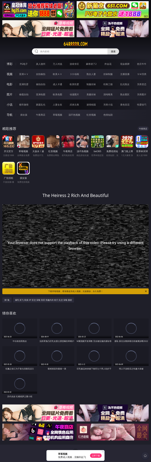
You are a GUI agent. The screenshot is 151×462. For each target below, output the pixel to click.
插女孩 (23, 114)
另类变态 (141, 84)
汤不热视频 (74, 114)
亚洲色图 (40, 94)
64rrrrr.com (75, 44)
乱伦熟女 (125, 84)
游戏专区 (74, 64)
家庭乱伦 (40, 104)
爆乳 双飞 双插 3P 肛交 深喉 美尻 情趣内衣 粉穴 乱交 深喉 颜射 (43, 300)
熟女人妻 (91, 74)
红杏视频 (91, 114)
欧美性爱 (74, 84)
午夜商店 (40, 114)
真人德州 (40, 64)
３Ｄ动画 (74, 74)
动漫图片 (74, 94)
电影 (9, 84)
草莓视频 (57, 114)
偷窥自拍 (23, 94)
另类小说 (108, 104)
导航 (9, 115)
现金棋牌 (125, 64)
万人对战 (57, 64)
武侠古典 (74, 104)
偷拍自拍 (40, 84)
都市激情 (23, 104)
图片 (9, 94)
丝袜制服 (108, 74)
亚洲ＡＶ (23, 74)
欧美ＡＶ (57, 74)
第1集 (7, 300)
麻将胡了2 (91, 64)
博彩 (9, 64)
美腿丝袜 (91, 94)
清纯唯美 (108, 94)
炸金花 (108, 64)
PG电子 (24, 64)
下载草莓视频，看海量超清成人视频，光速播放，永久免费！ (97, 291)
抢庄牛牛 (141, 64)
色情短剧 (108, 114)
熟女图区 (125, 94)
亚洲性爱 (23, 84)
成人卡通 (57, 84)
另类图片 (141, 94)
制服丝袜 (91, 84)
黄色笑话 (125, 104)
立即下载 (96, 455)
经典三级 (108, 84)
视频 (9, 74)
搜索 (113, 51)
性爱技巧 (141, 104)
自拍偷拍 (40, 74)
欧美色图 (57, 94)
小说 (9, 104)
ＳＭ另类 (141, 74)
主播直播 (125, 74)
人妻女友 (57, 104)
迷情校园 (91, 104)
